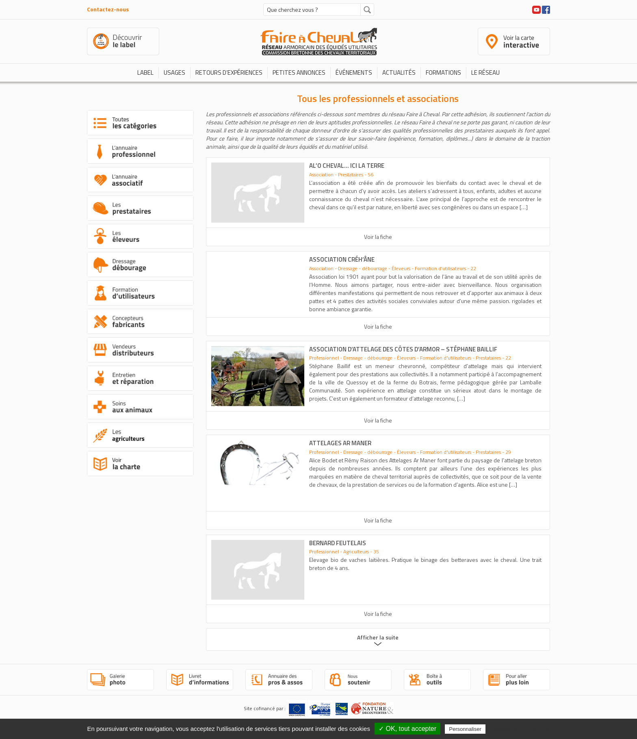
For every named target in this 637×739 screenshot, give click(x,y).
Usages (174, 72)
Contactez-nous (108, 9)
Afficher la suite (378, 637)
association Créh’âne (342, 259)
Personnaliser (465, 729)
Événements (354, 72)
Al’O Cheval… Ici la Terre (346, 165)
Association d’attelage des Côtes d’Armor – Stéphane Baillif (403, 349)
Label (145, 72)
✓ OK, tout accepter (407, 728)
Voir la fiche (378, 236)
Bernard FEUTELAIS (337, 543)
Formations (443, 72)
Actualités (399, 72)
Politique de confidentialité (523, 729)
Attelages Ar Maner (340, 443)
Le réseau (485, 72)
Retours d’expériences (228, 72)
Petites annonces (299, 72)
